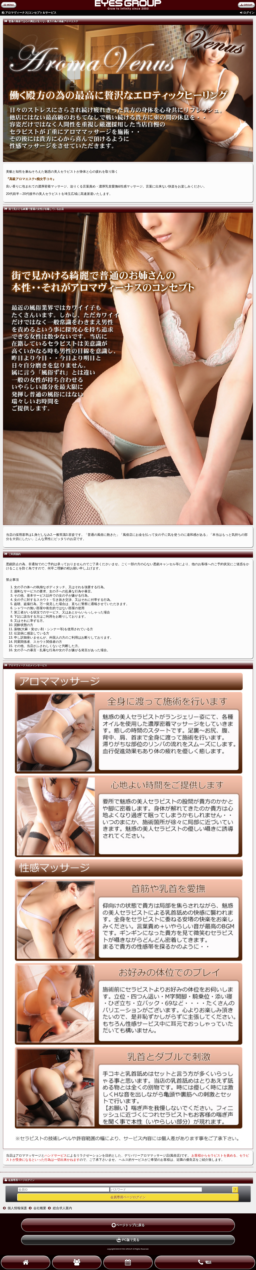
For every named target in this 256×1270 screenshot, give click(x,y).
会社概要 (39, 1208)
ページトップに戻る (128, 1225)
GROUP (246, 5)
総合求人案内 (62, 1208)
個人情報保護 (17, 1208)
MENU (9, 5)
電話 (205, 1262)
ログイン (248, 12)
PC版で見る (128, 1240)
